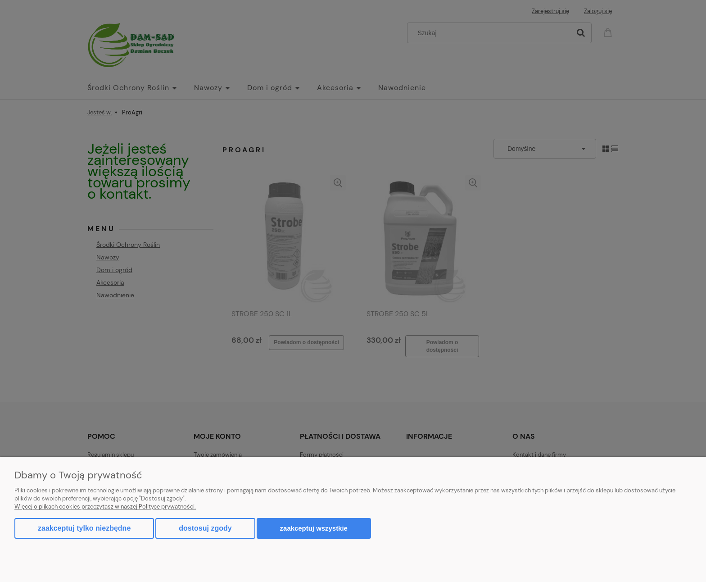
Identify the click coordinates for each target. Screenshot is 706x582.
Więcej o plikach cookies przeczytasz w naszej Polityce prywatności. (105, 506)
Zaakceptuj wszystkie (314, 528)
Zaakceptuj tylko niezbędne (84, 528)
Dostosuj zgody (205, 528)
